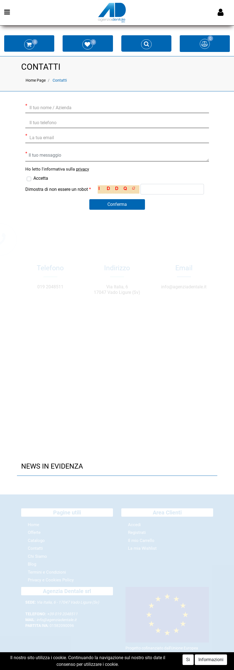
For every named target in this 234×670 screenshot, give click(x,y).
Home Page (36, 80)
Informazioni (210, 659)
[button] (117, 204)
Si (188, 659)
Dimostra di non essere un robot (58, 189)
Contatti (60, 80)
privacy (82, 169)
